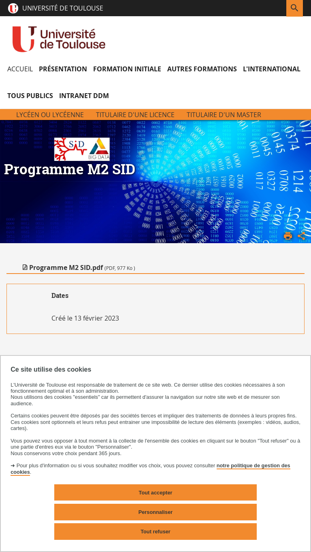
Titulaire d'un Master (224, 114)
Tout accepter (156, 493)
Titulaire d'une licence (135, 114)
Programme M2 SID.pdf (82, 267)
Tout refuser (155, 531)
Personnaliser (155, 512)
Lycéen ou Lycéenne (50, 114)
